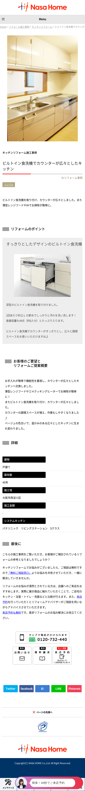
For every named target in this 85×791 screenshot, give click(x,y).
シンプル (8, 185)
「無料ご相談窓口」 (20, 573)
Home (3, 27)
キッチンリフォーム (42, 27)
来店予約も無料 (11, 612)
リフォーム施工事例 (19, 27)
